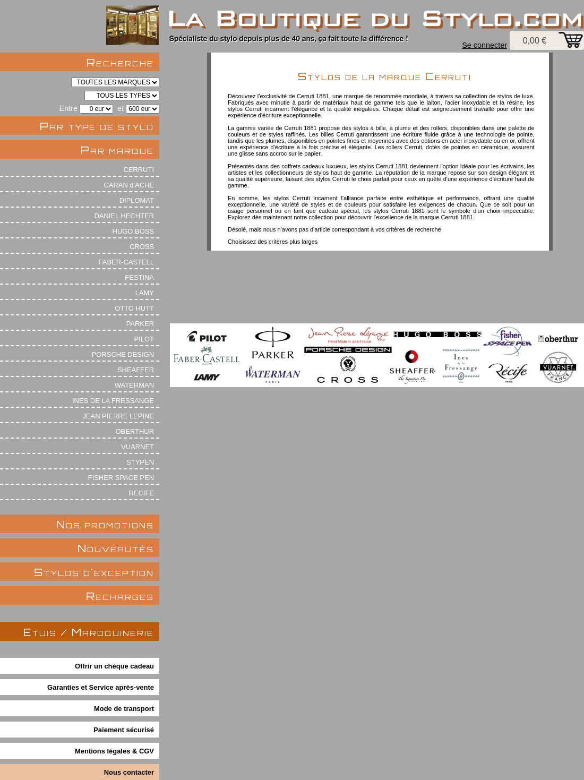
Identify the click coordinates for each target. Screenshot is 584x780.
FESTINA (139, 277)
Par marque (117, 150)
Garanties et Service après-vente (100, 687)
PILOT (144, 339)
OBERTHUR (135, 431)
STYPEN (140, 462)
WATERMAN (134, 385)
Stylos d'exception (94, 572)
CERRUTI (138, 170)
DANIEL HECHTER (124, 216)
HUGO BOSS (133, 231)
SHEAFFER (135, 370)
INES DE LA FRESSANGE (113, 401)
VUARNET (137, 447)
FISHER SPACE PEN (121, 478)
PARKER (140, 324)
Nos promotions (105, 524)
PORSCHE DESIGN (123, 354)
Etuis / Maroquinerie (88, 632)
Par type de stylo (97, 126)
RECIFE (141, 493)
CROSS (142, 247)
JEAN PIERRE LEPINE (118, 416)
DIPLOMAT (136, 200)
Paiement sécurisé (123, 730)
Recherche (120, 62)
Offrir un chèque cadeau (114, 666)
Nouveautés (116, 548)
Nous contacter (129, 772)
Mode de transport (124, 709)
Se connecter (484, 45)
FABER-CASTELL (126, 262)
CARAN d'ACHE (129, 185)
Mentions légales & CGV (114, 751)
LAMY (144, 293)
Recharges (120, 596)
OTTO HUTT (134, 308)
